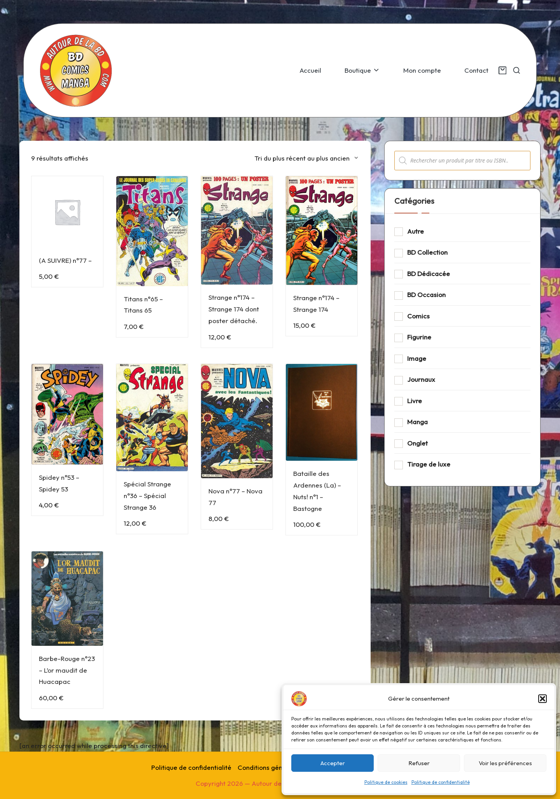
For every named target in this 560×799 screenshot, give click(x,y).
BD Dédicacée (428, 273)
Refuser (419, 763)
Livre (414, 401)
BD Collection (427, 252)
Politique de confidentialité (440, 782)
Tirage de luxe (428, 464)
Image (416, 358)
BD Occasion (426, 294)
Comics (418, 316)
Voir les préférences (505, 763)
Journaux (421, 379)
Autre (415, 231)
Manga (417, 422)
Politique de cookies (386, 782)
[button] (542, 699)
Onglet (417, 443)
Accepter (332, 763)
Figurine (419, 337)
